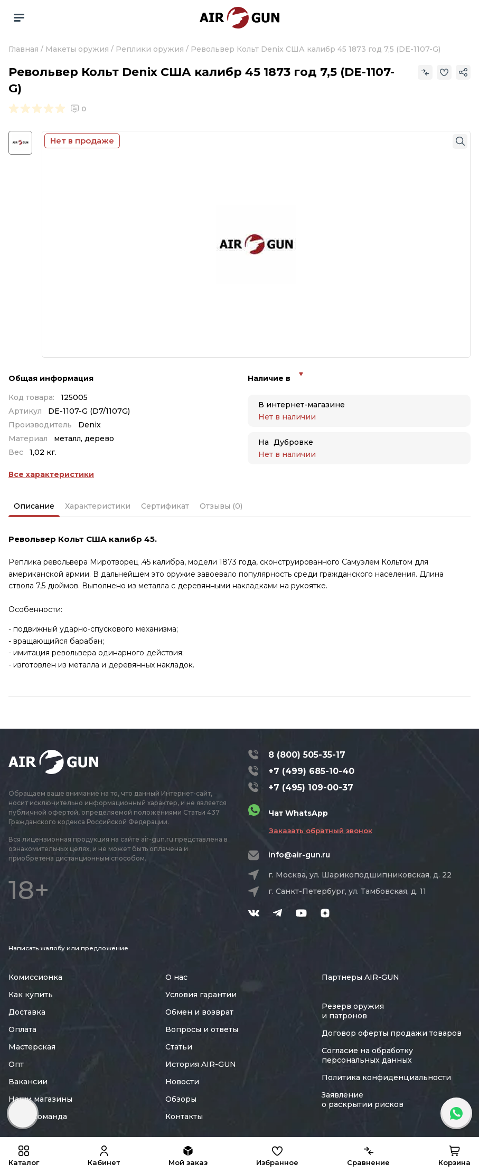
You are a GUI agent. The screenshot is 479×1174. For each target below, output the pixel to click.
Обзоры (180, 1099)
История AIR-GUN (200, 1064)
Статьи (178, 1047)
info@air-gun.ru (299, 855)
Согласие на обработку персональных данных (367, 1055)
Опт (16, 1064)
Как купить (30, 994)
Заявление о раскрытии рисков (362, 1099)
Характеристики (97, 506)
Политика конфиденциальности (386, 1077)
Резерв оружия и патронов (353, 1010)
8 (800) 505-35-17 (306, 755)
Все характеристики (51, 474)
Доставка (26, 1012)
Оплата (22, 1029)
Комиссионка (35, 977)
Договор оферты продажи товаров (392, 1033)
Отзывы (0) (221, 506)
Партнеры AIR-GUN (360, 977)
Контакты (184, 1116)
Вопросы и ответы (201, 1029)
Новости (182, 1081)
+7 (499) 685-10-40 (311, 771)
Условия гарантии (201, 994)
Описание (34, 506)
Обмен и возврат (199, 1012)
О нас (176, 977)
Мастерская (31, 1047)
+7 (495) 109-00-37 (310, 787)
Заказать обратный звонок (320, 830)
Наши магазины (40, 1099)
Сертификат (165, 506)
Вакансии (28, 1081)
